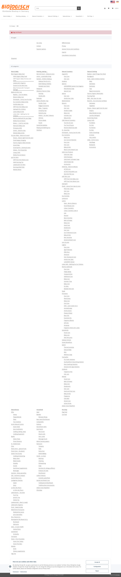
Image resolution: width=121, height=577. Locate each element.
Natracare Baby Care (19, 125)
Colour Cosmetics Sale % (71, 210)
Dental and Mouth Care (43, 480)
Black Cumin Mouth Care (71, 149)
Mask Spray (67, 298)
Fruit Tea (15, 495)
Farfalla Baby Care (18, 104)
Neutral (66, 215)
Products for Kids (43, 470)
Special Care (67, 91)
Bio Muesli (16, 522)
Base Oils (66, 315)
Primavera (65, 293)
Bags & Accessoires (94, 91)
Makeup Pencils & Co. (45, 81)
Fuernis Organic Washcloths (95, 93)
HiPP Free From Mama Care (20, 160)
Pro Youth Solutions (69, 359)
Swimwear (92, 83)
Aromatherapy (68, 308)
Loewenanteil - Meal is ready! (19, 502)
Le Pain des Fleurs (16, 487)
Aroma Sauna (68, 310)
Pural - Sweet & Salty (17, 507)
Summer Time (68, 281)
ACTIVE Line (67, 169)
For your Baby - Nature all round (20, 135)
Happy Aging (67, 271)
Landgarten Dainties (17, 480)
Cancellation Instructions (69, 55)
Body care (66, 335)
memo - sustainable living (44, 76)
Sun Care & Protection (70, 140)
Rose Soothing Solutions (70, 364)
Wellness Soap (68, 354)
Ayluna (64, 93)
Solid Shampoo (68, 157)
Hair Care (66, 79)
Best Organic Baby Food (18, 74)
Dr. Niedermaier (15, 444)
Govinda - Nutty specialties (18, 473)
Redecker (39, 98)
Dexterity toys (42, 113)
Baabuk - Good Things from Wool (96, 74)
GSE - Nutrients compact (18, 475)
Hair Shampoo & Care (70, 257)
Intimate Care (68, 115)
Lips (65, 213)
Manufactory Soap (69, 88)
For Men (66, 286)
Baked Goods (17, 461)
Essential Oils (68, 318)
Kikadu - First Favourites (20, 150)
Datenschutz (23, 571)
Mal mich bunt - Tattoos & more (45, 74)
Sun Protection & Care (70, 232)
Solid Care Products (67, 152)
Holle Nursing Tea (18, 162)
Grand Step (16, 145)
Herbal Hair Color (69, 98)
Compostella (40, 422)
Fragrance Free (68, 371)
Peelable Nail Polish (44, 86)
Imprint (64, 52)
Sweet (15, 483)
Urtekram (64, 369)
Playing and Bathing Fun (43, 127)
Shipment (14, 58)
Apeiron (64, 83)
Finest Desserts (17, 441)
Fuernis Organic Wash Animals (22, 142)
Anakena (64, 81)
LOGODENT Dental (69, 262)
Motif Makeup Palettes (45, 83)
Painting (41, 93)
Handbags (92, 142)
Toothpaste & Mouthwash (46, 483)
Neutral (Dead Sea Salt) (70, 127)
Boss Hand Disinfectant (43, 419)
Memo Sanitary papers (43, 441)
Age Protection (68, 249)
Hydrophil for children (19, 109)
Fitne (12, 446)
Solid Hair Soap (68, 154)
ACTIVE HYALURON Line (70, 171)
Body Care (67, 113)
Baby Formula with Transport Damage (21, 88)
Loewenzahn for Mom (19, 164)
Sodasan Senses (66, 340)
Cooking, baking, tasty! (19, 431)
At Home (91, 135)
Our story (39, 43)
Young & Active (68, 274)
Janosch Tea (16, 497)
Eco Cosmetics (66, 135)
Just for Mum (14, 157)
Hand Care (67, 225)
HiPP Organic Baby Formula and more (22, 79)
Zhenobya (39, 490)
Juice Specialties (17, 514)
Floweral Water (68, 313)
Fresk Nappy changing (19, 140)
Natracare (39, 444)
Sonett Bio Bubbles (42, 125)
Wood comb (42, 434)
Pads (40, 448)
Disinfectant (42, 473)
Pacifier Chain (42, 103)
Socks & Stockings (94, 132)
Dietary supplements (19, 551)
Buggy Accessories (44, 105)
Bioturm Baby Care (18, 97)
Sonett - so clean (41, 456)
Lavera (64, 201)
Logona (64, 245)
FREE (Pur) (67, 252)
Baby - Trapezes (43, 108)
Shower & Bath (68, 110)
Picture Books (42, 120)
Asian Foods (16, 426)
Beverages (16, 470)
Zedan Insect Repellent (68, 406)
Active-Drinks (67, 403)
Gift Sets (66, 323)
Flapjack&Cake (17, 417)
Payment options (41, 49)
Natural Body (67, 349)
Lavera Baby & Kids (18, 111)
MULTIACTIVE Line (69, 174)
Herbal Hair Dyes (68, 259)
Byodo (13, 436)
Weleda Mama (17, 169)
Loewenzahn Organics (19, 83)
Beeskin (39, 414)
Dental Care (67, 401)
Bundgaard (90, 76)
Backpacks (92, 144)
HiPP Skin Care (66, 176)
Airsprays (66, 325)
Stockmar (39, 130)
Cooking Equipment (18, 434)
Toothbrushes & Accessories (46, 485)
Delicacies (16, 524)
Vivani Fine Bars (17, 544)
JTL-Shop (118, 575)
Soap (40, 466)
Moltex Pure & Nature (19, 121)
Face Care (66, 76)
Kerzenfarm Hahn (42, 426)
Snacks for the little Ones (20, 85)
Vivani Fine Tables (18, 541)
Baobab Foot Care (69, 288)
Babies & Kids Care (16, 92)
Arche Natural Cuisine (17, 424)
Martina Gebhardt (67, 267)
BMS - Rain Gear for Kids (94, 98)
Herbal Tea (16, 500)
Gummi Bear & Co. (16, 478)
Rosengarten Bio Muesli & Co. (19, 519)
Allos (12, 412)
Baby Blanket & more (95, 113)
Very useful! (92, 137)
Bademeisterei (66, 101)
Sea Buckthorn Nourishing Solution (74, 362)
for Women (92, 127)
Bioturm (64, 103)
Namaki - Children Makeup (44, 79)
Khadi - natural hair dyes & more (71, 186)
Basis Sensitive (68, 218)
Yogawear (92, 105)
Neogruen (39, 88)
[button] (105, 8)
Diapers (91, 110)
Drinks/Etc (16, 534)
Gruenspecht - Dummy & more (21, 147)
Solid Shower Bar (69, 162)
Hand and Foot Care (69, 391)
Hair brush (42, 431)
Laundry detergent (94, 115)
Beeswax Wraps (43, 417)
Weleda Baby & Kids (18, 133)
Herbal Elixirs (17, 529)
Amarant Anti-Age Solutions (71, 367)
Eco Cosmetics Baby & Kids (20, 102)
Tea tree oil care (68, 123)
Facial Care (67, 332)
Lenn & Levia (65, 242)
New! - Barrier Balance (70, 203)
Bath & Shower (68, 220)
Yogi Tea (13, 553)
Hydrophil (64, 184)
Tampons (41, 446)
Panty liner (42, 451)
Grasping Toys (43, 110)
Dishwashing (42, 463)
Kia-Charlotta (65, 196)
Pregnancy (67, 396)
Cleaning (41, 461)
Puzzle (40, 123)
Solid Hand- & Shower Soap (71, 159)
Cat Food (64, 414)
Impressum (16, 571)
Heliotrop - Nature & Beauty (70, 166)
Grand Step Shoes (92, 118)
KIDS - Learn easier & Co (71, 306)
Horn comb (42, 436)
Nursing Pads (91, 96)
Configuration (97, 566)
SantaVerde (65, 330)
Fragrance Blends (69, 320)
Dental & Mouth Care (70, 240)
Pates (14, 419)
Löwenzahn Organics (17, 505)
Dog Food (64, 412)
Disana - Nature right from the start (23, 138)
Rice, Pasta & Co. (16, 517)
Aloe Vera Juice (68, 337)
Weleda (64, 376)
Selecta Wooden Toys (42, 101)
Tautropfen (65, 357)
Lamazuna (65, 198)
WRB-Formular (66, 43)
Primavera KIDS (17, 128)
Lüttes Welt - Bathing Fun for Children (21, 115)
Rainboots (92, 86)
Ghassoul (66, 254)
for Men (91, 130)
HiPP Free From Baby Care (20, 107)
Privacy (64, 46)
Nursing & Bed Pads (18, 167)
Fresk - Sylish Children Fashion (96, 79)
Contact (39, 46)
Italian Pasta (16, 439)
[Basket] (115, 8)
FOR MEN (66, 398)
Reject (97, 571)
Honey (15, 414)
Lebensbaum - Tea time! (18, 492)
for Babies (92, 123)
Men (65, 352)
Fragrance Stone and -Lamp (71, 328)
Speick (64, 345)
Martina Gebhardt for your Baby (22, 118)
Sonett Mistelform (67, 342)
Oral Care (66, 303)
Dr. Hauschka (65, 130)
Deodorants (67, 227)
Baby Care (67, 284)
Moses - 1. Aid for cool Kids (20, 123)
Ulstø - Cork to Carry (93, 140)
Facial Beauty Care (69, 205)
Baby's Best (16, 458)
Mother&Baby (42, 453)
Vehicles (41, 118)
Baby (90, 81)
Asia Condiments (18, 429)
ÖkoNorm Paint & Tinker (43, 91)
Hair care (66, 374)
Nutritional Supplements (20, 468)
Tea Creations (17, 422)
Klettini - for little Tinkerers (46, 115)
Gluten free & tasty (16, 453)
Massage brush (43, 439)
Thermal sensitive (69, 347)
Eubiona (39, 424)
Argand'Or (65, 74)
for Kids (91, 125)
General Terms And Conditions (70, 49)
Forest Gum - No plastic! (18, 451)
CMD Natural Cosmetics (68, 120)
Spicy (14, 485)
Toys (90, 88)
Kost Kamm (40, 429)
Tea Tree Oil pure (69, 125)
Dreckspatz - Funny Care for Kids (22, 99)
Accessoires (92, 147)
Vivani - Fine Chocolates (17, 539)
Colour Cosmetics (69, 208)
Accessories (67, 164)
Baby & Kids (67, 118)
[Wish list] (109, 8)
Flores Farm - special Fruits (18, 448)
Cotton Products (41, 475)
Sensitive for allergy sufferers (47, 468)
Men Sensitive (68, 237)
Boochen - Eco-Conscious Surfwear (97, 101)
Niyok (63, 291)
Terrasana (14, 536)
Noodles (15, 463)
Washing (41, 458)
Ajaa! (38, 412)
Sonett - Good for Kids (19, 130)
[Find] (56, 8)
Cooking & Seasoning (19, 456)
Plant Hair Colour (69, 188)
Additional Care (68, 276)
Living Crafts (16, 152)
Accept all (97, 562)
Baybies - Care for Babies (20, 94)
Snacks (15, 466)
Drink (14, 548)
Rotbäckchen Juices (18, 512)
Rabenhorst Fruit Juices (17, 509)
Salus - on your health (17, 527)
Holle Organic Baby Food (20, 76)
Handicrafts (42, 96)
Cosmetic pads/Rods (44, 478)
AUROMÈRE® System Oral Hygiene (73, 86)
